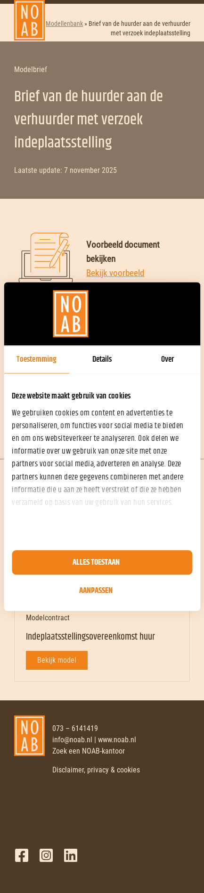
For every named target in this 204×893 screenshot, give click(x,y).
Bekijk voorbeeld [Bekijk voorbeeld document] (115, 273)
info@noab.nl (72, 739)
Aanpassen (96, 591)
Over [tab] (167, 359)
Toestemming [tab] (36, 359)
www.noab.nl (117, 739)
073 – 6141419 (75, 728)
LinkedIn (70, 855)
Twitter (46, 855)
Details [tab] (102, 359)
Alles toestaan (96, 562)
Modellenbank (64, 23)
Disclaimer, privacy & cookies (96, 769)
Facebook (21, 855)
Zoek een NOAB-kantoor (88, 751)
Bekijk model (56, 660)
